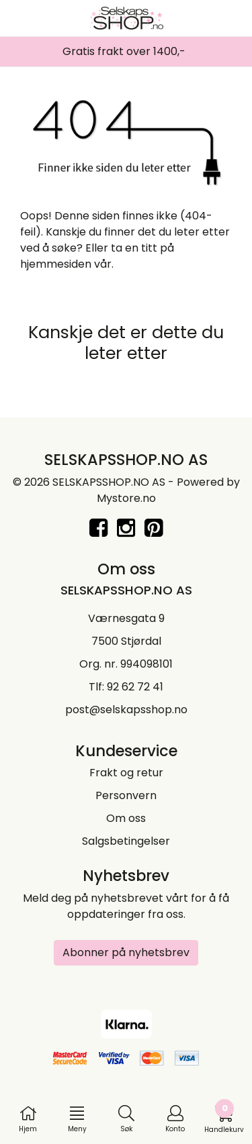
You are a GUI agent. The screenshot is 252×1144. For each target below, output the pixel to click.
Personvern (126, 795)
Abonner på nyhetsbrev (126, 952)
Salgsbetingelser (126, 841)
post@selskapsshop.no (126, 709)
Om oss (126, 818)
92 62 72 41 (135, 686)
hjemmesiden (55, 264)
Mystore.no (126, 498)
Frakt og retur (126, 772)
